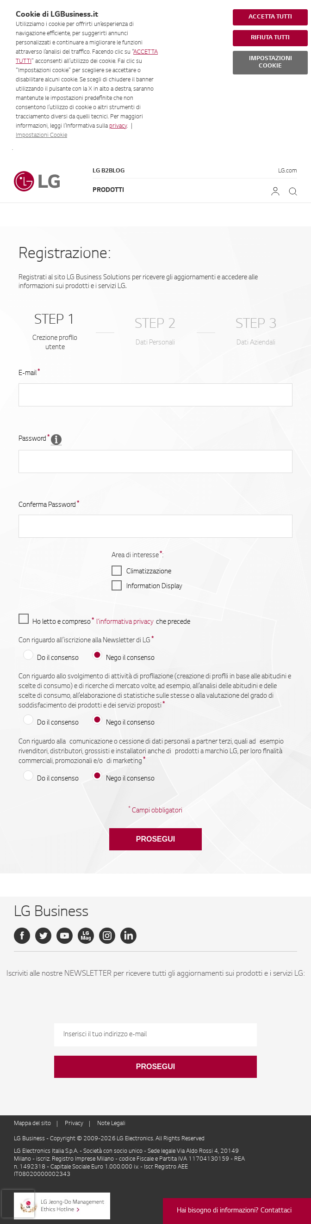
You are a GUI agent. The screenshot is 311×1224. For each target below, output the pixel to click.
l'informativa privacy (125, 622)
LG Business (30, 1139)
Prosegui (155, 839)
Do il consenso (58, 658)
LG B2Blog (108, 171)
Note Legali (111, 1123)
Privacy (74, 1123)
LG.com (287, 171)
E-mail (29, 373)
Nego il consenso (130, 658)
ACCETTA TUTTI (270, 17)
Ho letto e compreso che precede (104, 620)
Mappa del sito (32, 1123)
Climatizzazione (148, 572)
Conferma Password (49, 505)
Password (34, 439)
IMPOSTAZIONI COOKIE (270, 62)
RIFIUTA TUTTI (270, 38)
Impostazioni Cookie (41, 135)
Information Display (154, 586)
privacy (118, 126)
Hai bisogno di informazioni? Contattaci (234, 1211)
